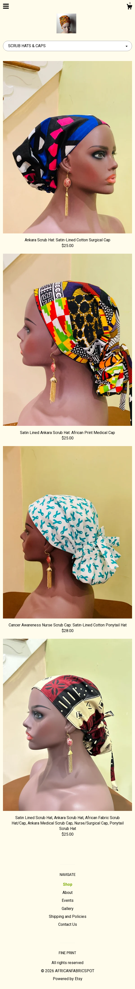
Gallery (68, 908)
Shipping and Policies (67, 916)
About (67, 892)
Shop (67, 884)
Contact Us (67, 924)
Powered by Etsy (67, 978)
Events (68, 900)
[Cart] (129, 7)
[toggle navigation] (6, 6)
